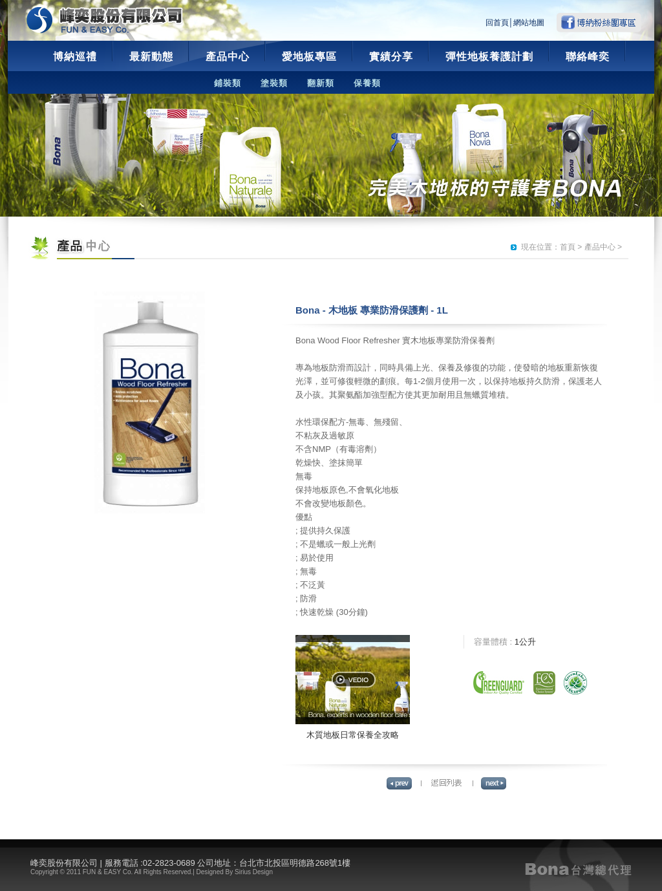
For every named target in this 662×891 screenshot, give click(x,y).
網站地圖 (528, 22)
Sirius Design (254, 871)
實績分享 (391, 56)
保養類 (367, 83)
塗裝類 (274, 83)
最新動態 (151, 56)
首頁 (567, 247)
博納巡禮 (75, 56)
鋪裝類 (227, 83)
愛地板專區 (309, 56)
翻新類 (320, 83)
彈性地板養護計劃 (489, 56)
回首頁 (497, 22)
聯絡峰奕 (588, 56)
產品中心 (228, 56)
